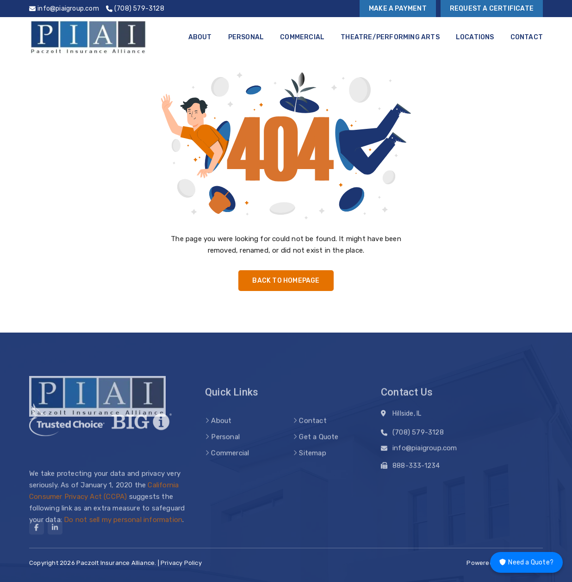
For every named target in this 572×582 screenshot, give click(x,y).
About (200, 37)
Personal (246, 37)
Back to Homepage (285, 281)
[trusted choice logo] (67, 428)
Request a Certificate (492, 8)
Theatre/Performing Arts (390, 37)
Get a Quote (318, 445)
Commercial (302, 37)
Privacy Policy (181, 562)
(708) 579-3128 (418, 434)
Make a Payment (398, 8)
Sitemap (312, 461)
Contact (526, 37)
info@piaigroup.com (424, 450)
